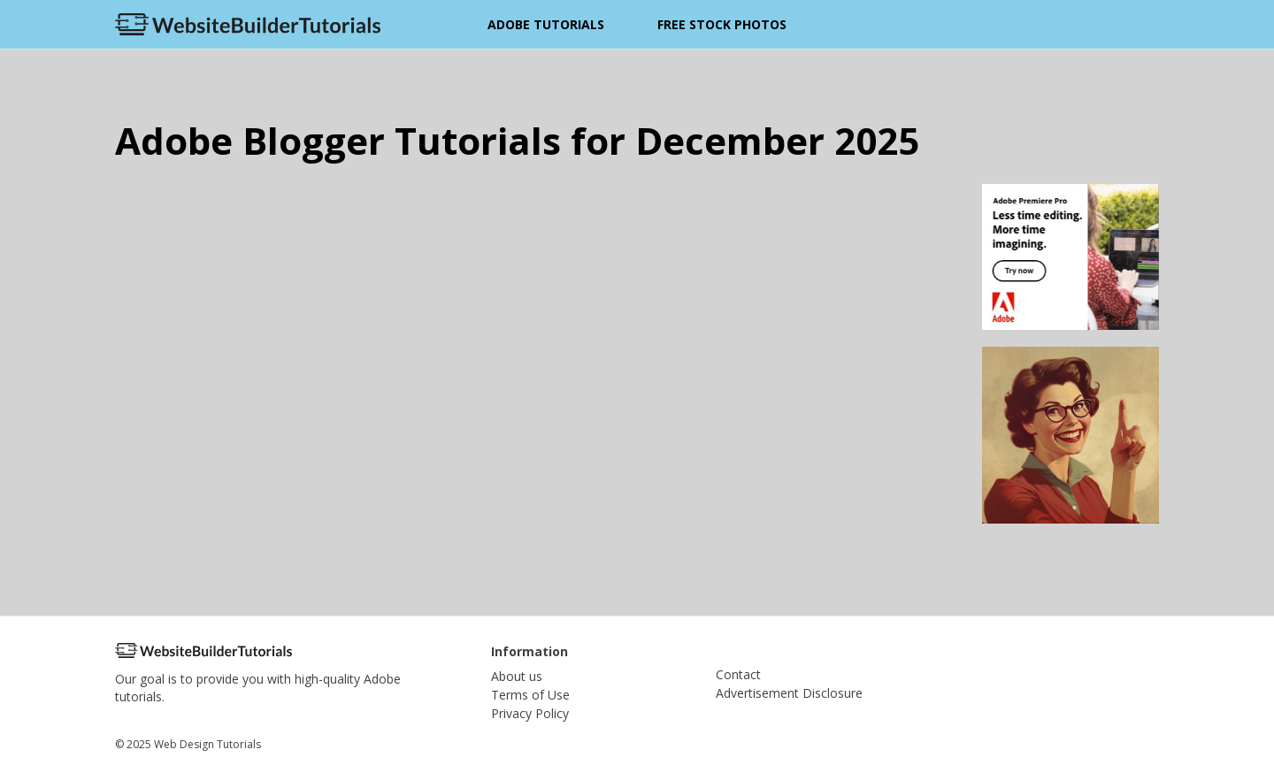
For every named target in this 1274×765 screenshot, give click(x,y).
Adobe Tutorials (545, 24)
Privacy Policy (530, 713)
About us (516, 676)
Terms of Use (530, 694)
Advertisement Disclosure (789, 693)
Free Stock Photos (722, 24)
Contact (738, 674)
